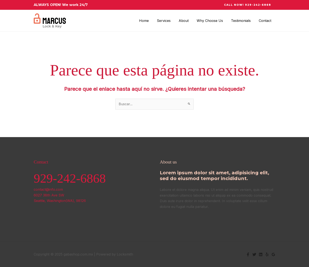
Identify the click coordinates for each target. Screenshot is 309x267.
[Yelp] (267, 254)
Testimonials (243, 20)
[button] (247, 5)
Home (151, 20)
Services (169, 20)
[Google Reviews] (273, 254)
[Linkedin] (261, 254)
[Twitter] (254, 254)
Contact (265, 20)
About (188, 20)
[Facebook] (248, 254)
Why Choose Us (213, 20)
